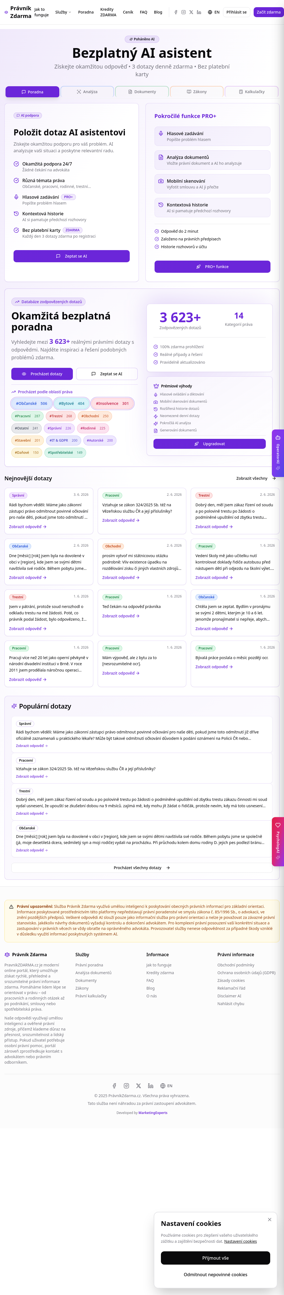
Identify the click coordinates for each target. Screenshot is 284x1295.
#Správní (59, 427)
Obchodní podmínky (235, 964)
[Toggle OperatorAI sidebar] (278, 453)
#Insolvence (112, 403)
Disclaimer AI (229, 995)
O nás (152, 995)
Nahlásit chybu (230, 1003)
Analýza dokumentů (93, 972)
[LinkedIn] (199, 12)
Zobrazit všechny (256, 477)
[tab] (32, 91)
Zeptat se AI (71, 255)
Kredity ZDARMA (108, 12)
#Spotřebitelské (65, 452)
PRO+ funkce (212, 266)
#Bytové (71, 403)
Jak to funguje (41, 12)
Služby (63, 12)
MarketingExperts (153, 1112)
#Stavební (27, 439)
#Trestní (60, 415)
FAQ (143, 12)
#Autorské (100, 439)
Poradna (86, 12)
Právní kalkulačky (91, 995)
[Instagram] (183, 12)
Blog (158, 12)
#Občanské (31, 403)
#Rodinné (93, 427)
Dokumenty (86, 979)
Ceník (128, 12)
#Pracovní (27, 415)
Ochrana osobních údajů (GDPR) (246, 972)
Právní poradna (89, 964)
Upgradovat (209, 443)
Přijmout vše (215, 1258)
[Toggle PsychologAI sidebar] (278, 841)
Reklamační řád (231, 987)
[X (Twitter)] (191, 12)
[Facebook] (176, 12)
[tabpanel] (142, 394)
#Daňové (27, 452)
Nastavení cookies (240, 1241)
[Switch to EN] (166, 1085)
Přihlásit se (237, 12)
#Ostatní (26, 427)
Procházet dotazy (42, 373)
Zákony (82, 987)
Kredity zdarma (160, 972)
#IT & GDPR (64, 439)
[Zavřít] (269, 1219)
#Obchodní (94, 415)
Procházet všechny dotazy (142, 867)
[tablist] (142, 91)
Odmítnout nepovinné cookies (216, 1275)
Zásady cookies (231, 979)
